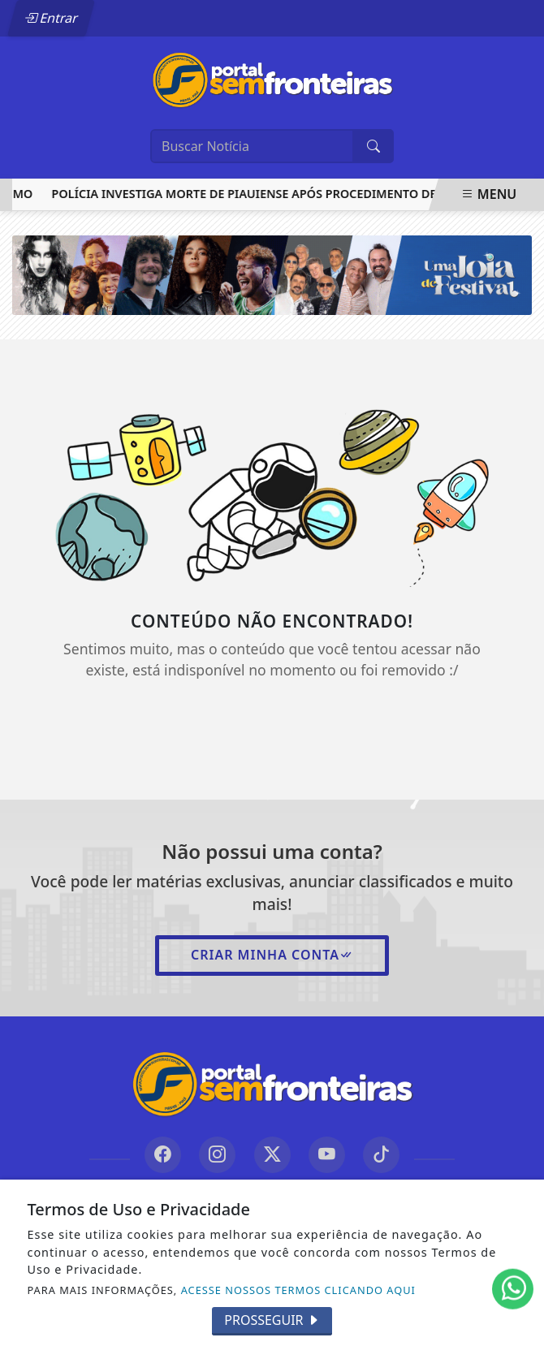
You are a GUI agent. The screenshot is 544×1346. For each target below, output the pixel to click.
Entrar (51, 18)
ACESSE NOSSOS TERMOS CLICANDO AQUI (298, 1290)
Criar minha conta (272, 954)
